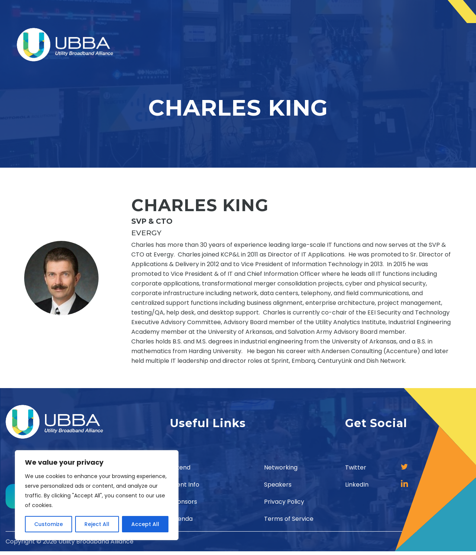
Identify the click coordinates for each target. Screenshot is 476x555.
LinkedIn (357, 484)
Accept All (145, 524)
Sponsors (183, 501)
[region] (96, 495)
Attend (180, 467)
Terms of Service (288, 518)
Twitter (355, 467)
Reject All (96, 524)
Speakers (278, 484)
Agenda (181, 518)
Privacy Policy (284, 501)
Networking (281, 467)
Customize (48, 524)
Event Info (184, 484)
